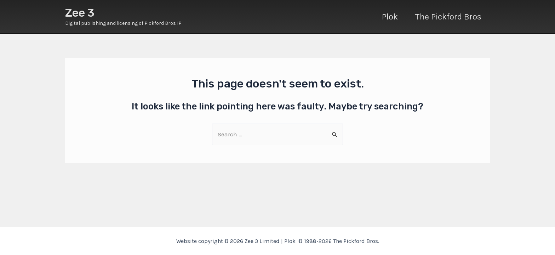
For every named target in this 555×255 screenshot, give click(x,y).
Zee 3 (80, 12)
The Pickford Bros (448, 17)
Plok (390, 17)
